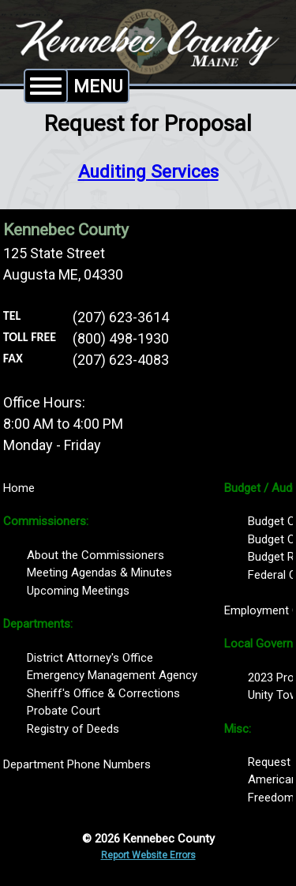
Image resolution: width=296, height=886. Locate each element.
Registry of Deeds (73, 729)
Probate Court (63, 711)
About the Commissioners (95, 555)
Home (19, 488)
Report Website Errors (148, 855)
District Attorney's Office (90, 658)
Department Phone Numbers (77, 764)
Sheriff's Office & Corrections (103, 693)
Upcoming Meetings (78, 591)
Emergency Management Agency (112, 675)
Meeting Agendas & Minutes (99, 572)
